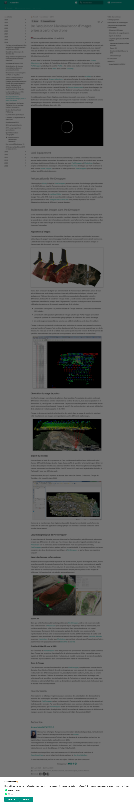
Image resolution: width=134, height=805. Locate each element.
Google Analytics (14, 790)
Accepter (11, 799)
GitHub (10, 794)
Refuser (26, 799)
